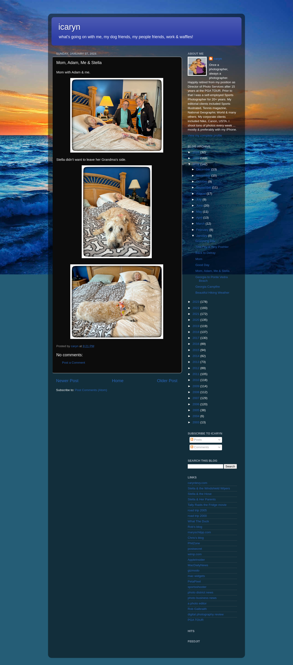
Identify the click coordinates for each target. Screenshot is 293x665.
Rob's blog (195, 526)
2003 (196, 422)
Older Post (167, 380)
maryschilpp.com (199, 532)
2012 (196, 368)
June (200, 205)
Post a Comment (73, 362)
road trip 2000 (197, 516)
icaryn (69, 27)
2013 (196, 362)
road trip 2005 (197, 510)
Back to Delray (205, 253)
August (201, 193)
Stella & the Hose (200, 494)
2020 (196, 320)
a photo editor (197, 603)
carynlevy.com (197, 483)
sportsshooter (197, 587)
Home (117, 380)
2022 (196, 308)
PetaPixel (194, 581)
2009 (196, 386)
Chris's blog (196, 537)
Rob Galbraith (197, 609)
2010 (196, 380)
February (202, 229)
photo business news (202, 598)
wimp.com (195, 554)
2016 (196, 344)
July (199, 199)
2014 (196, 356)
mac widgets (196, 576)
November (203, 175)
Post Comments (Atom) (91, 390)
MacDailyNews (198, 565)
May (199, 211)
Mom (198, 259)
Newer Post (67, 380)
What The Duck (198, 521)
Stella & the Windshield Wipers (209, 488)
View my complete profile (205, 135)
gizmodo (193, 570)
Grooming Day (205, 241)
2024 (196, 164)
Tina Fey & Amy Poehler (212, 247)
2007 (196, 398)
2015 (196, 350)
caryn (218, 58)
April (199, 217)
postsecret (195, 548)
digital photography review (206, 614)
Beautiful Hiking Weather (212, 292)
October (202, 181)
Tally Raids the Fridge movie (207, 505)
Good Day (202, 265)
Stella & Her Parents (202, 499)
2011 (196, 374)
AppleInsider (196, 559)
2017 (196, 338)
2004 (196, 416)
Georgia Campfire (207, 286)
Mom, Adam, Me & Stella (212, 271)
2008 (196, 392)
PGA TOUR (195, 620)
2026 (196, 152)
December (203, 169)
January (202, 235)
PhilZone (194, 543)
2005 (196, 410)
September (204, 187)
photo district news (200, 592)
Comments (199, 447)
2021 (196, 314)
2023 (196, 301)
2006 (196, 404)
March (201, 223)
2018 (196, 332)
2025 (196, 158)
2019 (196, 326)
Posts (196, 439)
